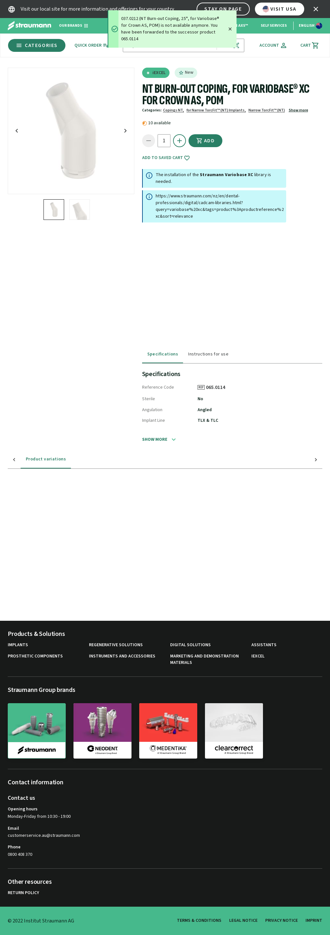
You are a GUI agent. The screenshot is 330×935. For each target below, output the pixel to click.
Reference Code (158, 387)
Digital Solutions (190, 645)
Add (205, 140)
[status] (172, 29)
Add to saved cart (166, 158)
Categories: (152, 110)
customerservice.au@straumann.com (44, 836)
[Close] (230, 29)
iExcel (258, 656)
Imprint (314, 920)
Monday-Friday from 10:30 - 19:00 (39, 816)
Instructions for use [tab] (208, 354)
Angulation (152, 410)
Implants (18, 645)
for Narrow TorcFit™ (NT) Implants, (216, 110)
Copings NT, (173, 110)
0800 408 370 (20, 854)
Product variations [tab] (33, 459)
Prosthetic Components (35, 656)
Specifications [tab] (162, 354)
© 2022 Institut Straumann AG (41, 920)
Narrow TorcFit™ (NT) (266, 110)
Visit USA (279, 9)
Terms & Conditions (199, 920)
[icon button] (315, 9)
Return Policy (23, 893)
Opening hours (22, 809)
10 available (159, 123)
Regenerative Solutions (116, 645)
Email (13, 828)
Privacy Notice (281, 920)
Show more (298, 110)
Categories (37, 45)
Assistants (264, 645)
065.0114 (218, 387)
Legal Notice (243, 920)
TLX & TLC (208, 420)
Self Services (274, 25)
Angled (205, 410)
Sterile (148, 399)
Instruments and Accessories (122, 656)
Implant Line (153, 420)
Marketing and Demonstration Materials (204, 659)
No (200, 399)
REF (201, 387)
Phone (14, 847)
